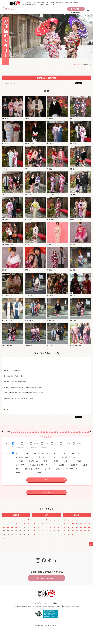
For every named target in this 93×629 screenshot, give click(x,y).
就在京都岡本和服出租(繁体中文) (55, 606)
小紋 (26, 454)
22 (63, 432)
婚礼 (26, 469)
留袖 (17, 469)
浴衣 (35, 454)
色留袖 (58, 469)
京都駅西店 (19, 448)
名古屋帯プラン (33, 461)
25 (71, 432)
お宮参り (18, 473)
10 (30, 432)
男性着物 (65, 457)
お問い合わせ (38, 603)
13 (38, 432)
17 (49, 432)
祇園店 (47, 444)
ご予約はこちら (76, 9)
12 (36, 432)
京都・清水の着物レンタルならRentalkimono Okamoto (47, 625)
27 (77, 432)
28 (79, 432)
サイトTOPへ (46, 492)
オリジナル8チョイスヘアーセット (26, 457)
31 (88, 432)
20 (57, 432)
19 (55, 432)
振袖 (74, 457)
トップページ (77, 64)
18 (52, 432)
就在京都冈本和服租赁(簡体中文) (40, 606)
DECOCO (63, 454)
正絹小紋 (47, 469)
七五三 (85, 465)
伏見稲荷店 (32, 448)
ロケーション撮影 (59, 465)
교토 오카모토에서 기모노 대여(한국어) (71, 606)
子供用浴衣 (77, 461)
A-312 (29, 473)
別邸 (56, 444)
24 (68, 432)
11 (33, 432)
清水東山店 (79, 444)
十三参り (36, 469)
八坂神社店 (67, 444)
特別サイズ (44, 465)
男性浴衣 (33, 465)
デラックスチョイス (71, 469)
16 (47, 432)
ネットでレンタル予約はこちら (46, 578)
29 (82, 432)
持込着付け (73, 465)
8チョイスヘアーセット (48, 454)
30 (85, 432)
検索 (46, 480)
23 (66, 432)
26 (74, 432)
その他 (39, 473)
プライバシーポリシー (52, 603)
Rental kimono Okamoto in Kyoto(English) (22, 606)
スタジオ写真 (20, 465)
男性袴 (46, 461)
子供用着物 (19, 461)
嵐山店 (44, 448)
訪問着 (56, 461)
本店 (26, 444)
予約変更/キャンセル (76, 12)
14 (41, 432)
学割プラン (75, 454)
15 (44, 432)
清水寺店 (36, 444)
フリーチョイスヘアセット (48, 457)
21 (60, 432)
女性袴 (66, 461)
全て (17, 444)
